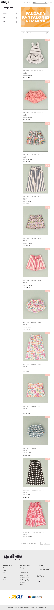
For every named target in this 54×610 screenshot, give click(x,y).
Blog (21, 585)
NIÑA (4, 18)
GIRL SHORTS (27, 77)
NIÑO (5, 22)
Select (29, 33)
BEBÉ (5, 14)
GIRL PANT (26, 203)
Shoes (5, 577)
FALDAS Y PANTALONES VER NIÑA (34, 72)
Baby (4, 570)
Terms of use (24, 572)
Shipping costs (24, 577)
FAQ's (21, 570)
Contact (22, 582)
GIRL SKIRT (26, 161)
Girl (4, 572)
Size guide (23, 568)
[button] (47, 32)
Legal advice (24, 575)
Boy (4, 575)
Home (5, 568)
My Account (6, 580)
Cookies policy (24, 580)
